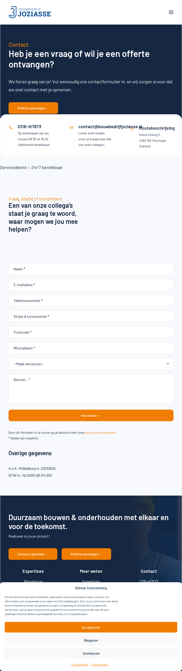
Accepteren (91, 627)
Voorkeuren (91, 653)
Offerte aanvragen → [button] (33, 108)
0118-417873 (149, 581)
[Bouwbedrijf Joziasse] (30, 12)
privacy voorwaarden (100, 432)
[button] (171, 12)
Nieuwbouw (33, 581)
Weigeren (91, 640)
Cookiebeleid (79, 664)
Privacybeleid (99, 664)
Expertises (91, 581)
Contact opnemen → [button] (33, 554)
